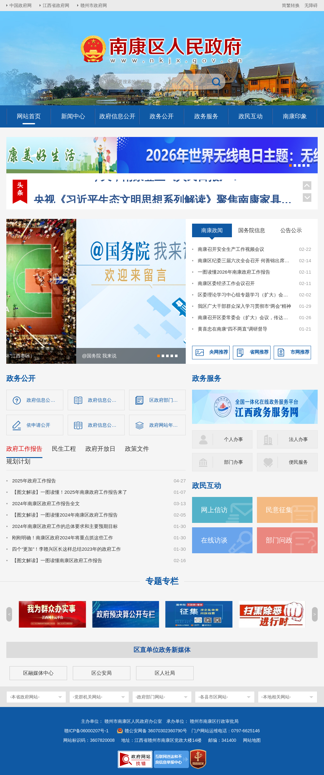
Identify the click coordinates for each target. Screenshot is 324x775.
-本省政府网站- (24, 696)
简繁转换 (291, 5)
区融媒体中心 (38, 673)
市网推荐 (299, 352)
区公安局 (101, 673)
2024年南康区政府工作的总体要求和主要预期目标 (64, 526)
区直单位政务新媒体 (162, 649)
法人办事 (298, 439)
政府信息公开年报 (106, 425)
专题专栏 (162, 581)
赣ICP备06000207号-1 (86, 730)
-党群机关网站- (87, 696)
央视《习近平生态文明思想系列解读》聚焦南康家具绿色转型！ (165, 186)
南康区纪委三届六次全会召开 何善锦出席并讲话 (245, 260)
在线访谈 (214, 540)
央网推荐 (218, 352)
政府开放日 (100, 448)
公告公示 (291, 230)
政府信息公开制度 (106, 400)
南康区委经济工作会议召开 (226, 283)
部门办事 (233, 462)
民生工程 (64, 448)
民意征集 (279, 509)
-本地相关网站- (276, 696)
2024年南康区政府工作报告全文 (45, 503)
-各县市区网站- (213, 696)
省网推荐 (259, 352)
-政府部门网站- (150, 696)
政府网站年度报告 (167, 425)
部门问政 (279, 540)
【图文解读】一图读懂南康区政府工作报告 (57, 560)
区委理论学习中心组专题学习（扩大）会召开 (245, 294)
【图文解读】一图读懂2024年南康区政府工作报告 (64, 515)
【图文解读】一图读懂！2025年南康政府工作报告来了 (69, 492)
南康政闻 (212, 230)
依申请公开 (38, 425)
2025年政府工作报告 (34, 480)
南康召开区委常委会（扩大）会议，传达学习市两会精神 (245, 317)
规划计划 (18, 461)
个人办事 (233, 439)
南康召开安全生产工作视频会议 (231, 249)
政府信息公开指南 (45, 400)
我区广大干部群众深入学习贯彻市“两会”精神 (244, 306)
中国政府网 (20, 5)
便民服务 (298, 462)
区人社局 (165, 673)
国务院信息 (251, 230)
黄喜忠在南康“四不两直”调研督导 (232, 329)
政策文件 (137, 448)
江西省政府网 (56, 5)
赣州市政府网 (93, 5)
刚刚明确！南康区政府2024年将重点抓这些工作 (62, 537)
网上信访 (214, 509)
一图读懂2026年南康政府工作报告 (234, 272)
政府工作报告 (24, 448)
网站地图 (252, 740)
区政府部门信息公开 (167, 400)
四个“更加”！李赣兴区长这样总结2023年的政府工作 (66, 549)
